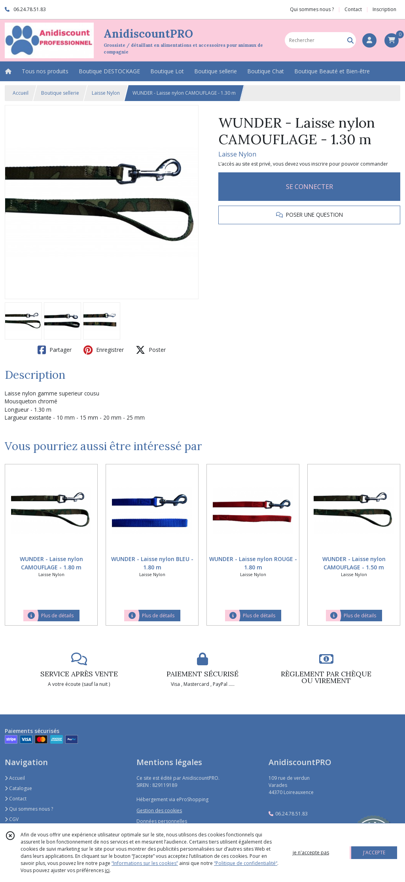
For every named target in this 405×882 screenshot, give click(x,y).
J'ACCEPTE (374, 852)
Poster (151, 350)
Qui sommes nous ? (29, 809)
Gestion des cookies (159, 810)
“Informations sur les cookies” (145, 863)
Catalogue (18, 788)
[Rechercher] (350, 40)
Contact (353, 9)
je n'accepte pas (311, 852)
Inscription (384, 9)
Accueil (20, 93)
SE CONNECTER (309, 186)
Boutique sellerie (60, 93)
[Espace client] (369, 40)
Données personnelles (161, 821)
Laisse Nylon (106, 93)
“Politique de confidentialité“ (245, 863)
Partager (55, 350)
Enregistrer (103, 350)
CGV (12, 819)
